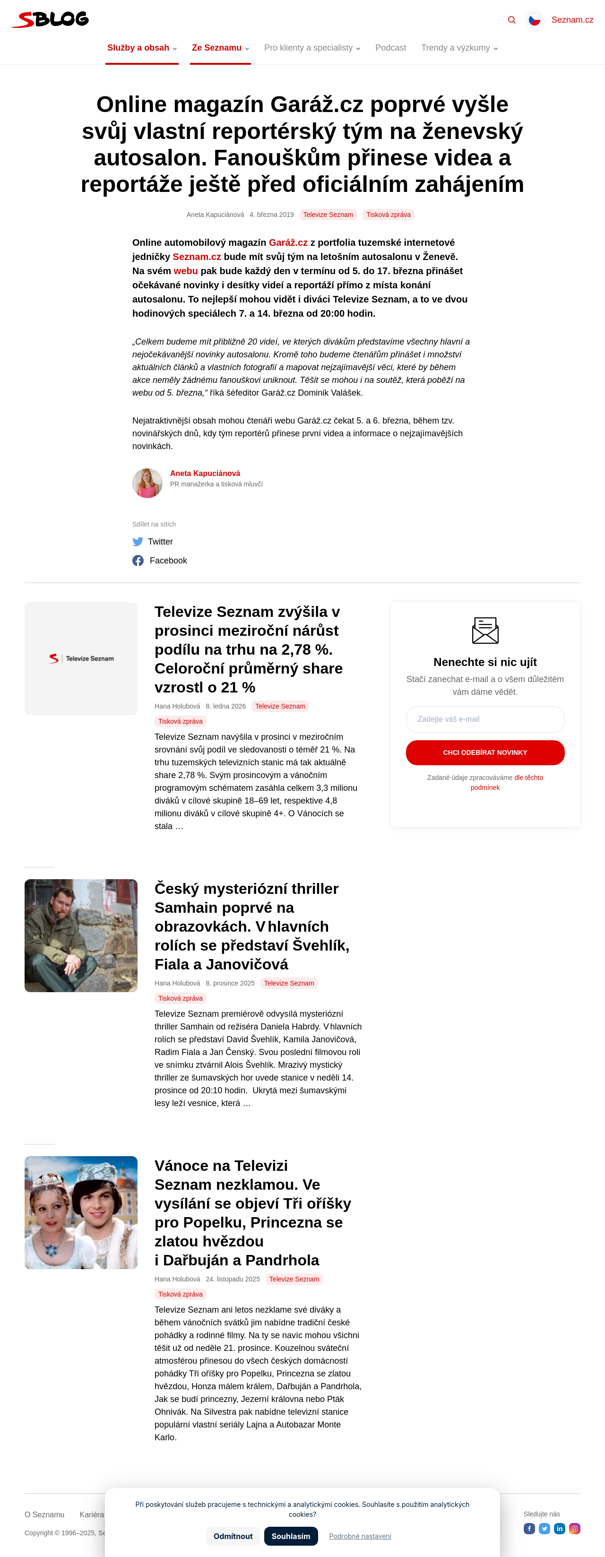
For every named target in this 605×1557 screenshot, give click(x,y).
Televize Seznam (328, 214)
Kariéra (91, 1515)
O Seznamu (44, 1515)
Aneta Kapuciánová (205, 473)
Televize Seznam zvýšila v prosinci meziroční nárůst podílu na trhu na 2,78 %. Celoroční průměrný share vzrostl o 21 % (249, 649)
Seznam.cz (573, 20)
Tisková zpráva (388, 214)
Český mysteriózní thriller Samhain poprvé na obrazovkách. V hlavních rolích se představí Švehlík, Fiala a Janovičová (252, 926)
